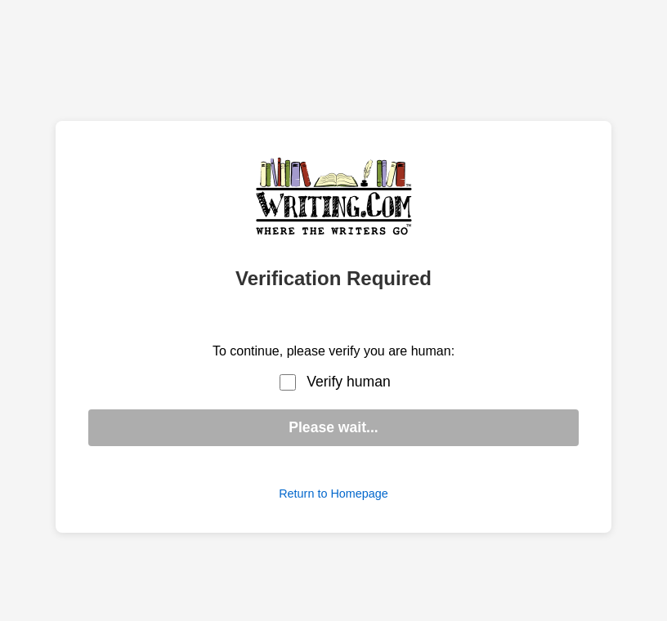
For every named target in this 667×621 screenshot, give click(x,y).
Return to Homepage (333, 493)
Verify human (349, 381)
